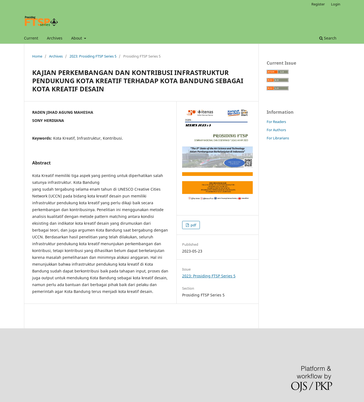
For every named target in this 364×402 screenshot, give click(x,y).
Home (37, 56)
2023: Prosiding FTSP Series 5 (93, 56)
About (77, 38)
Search (327, 38)
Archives (54, 38)
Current (31, 38)
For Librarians (278, 138)
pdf (193, 225)
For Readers (276, 121)
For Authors (276, 129)
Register (318, 4)
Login (335, 4)
